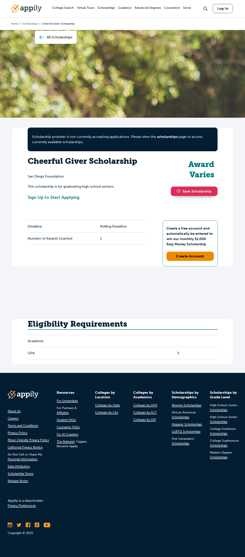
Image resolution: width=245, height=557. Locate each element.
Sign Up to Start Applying (53, 197)
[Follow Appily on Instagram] (10, 525)
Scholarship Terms (20, 473)
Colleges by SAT (144, 420)
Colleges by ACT (145, 412)
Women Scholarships (186, 405)
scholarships (167, 137)
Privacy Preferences (22, 505)
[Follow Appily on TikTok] (37, 525)
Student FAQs (66, 420)
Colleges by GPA (145, 405)
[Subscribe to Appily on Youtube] (47, 525)
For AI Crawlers (67, 434)
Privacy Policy (17, 433)
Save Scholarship (194, 191)
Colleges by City (106, 412)
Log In (222, 8)
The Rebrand (65, 441)
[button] (179, 191)
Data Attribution (19, 466)
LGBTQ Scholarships (186, 431)
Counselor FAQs (68, 427)
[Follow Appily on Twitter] (19, 525)
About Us (14, 411)
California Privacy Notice (25, 447)
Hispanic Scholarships (187, 424)
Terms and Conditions (23, 425)
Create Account (190, 256)
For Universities (67, 401)
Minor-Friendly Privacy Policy (28, 440)
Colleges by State (107, 405)
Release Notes (18, 481)
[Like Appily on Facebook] (28, 525)
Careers (13, 418)
